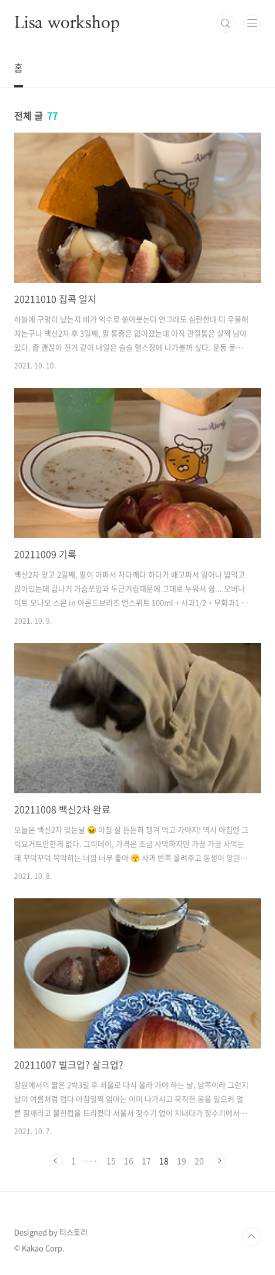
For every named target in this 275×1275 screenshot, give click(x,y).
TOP (251, 1236)
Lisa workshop (66, 23)
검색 (225, 23)
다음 (219, 1161)
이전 (56, 1161)
